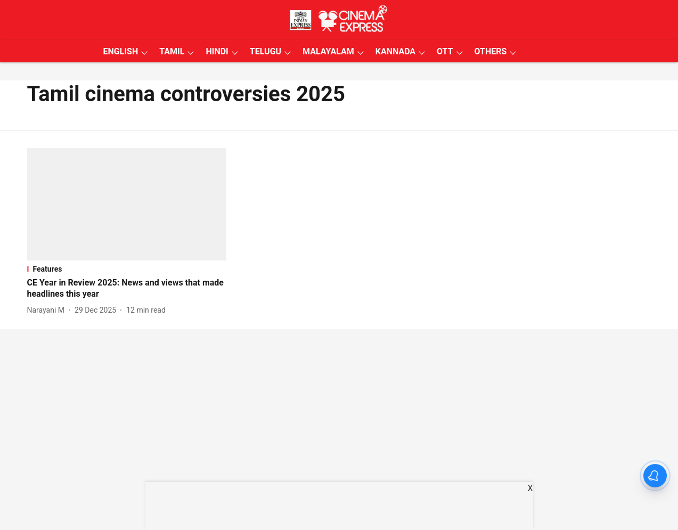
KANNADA (395, 51)
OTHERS (491, 51)
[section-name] (127, 269)
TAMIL (171, 51)
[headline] (127, 289)
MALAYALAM (328, 51)
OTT (445, 51)
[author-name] (48, 310)
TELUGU (265, 51)
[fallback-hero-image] (127, 204)
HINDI (217, 51)
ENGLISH (120, 51)
